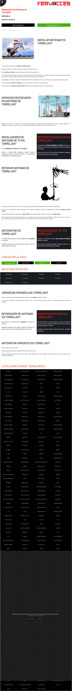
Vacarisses (41, 482)
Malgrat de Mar (8, 396)
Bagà (8, 453)
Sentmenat (24, 387)
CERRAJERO (8, 274)
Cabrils (24, 453)
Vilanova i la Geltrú (41, 375)
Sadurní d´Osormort (41, 507)
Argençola (25, 536)
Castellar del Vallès (58, 511)
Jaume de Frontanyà (8, 441)
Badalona (58, 474)
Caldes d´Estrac (41, 478)
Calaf (25, 511)
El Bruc (57, 544)
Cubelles (25, 548)
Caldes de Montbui (41, 495)
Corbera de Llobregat (8, 400)
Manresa (8, 445)
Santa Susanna (41, 396)
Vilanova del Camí (41, 470)
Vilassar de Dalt (24, 375)
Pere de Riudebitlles (41, 400)
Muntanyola (8, 482)
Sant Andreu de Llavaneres (41, 371)
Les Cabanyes (41, 684)
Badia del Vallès (8, 375)
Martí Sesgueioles (8, 416)
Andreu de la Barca (58, 371)
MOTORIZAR (24, 278)
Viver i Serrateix (58, 540)
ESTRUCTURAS (8, 282)
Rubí (8, 688)
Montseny (25, 404)
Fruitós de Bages (25, 486)
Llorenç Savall (25, 420)
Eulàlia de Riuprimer (8, 462)
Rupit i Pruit (41, 441)
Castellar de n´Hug (25, 515)
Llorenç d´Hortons (41, 420)
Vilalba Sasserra (41, 408)
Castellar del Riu (8, 515)
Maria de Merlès (41, 540)
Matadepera (41, 515)
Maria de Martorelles (57, 536)
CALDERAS (24, 282)
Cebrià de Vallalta (41, 379)
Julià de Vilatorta (41, 437)
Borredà (41, 532)
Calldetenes (25, 457)
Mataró (57, 383)
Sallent (41, 383)
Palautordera (58, 499)
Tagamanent (25, 532)
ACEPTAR (40, 618)
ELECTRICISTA (25, 274)
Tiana (25, 519)
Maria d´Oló (24, 437)
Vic (8, 511)
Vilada (58, 507)
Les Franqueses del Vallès (25, 684)
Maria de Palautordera (8, 540)
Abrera (57, 548)
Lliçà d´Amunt (41, 544)
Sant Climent (58, 523)
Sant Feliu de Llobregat (8, 499)
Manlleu (41, 392)
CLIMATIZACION (8, 278)
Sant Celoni (8, 528)
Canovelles (24, 424)
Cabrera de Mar (58, 470)
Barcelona (8, 371)
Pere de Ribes (58, 400)
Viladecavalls (25, 474)
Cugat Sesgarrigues (8, 379)
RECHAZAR (31, 618)
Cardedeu (41, 445)
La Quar (41, 523)
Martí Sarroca (25, 416)
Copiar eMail (58, 262)
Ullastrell (8, 437)
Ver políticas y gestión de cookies (35, 615)
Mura (58, 684)
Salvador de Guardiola (8, 429)
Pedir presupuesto (18, 25)
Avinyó (24, 478)
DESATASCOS (58, 278)
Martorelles (57, 462)
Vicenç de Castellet (58, 424)
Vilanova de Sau (41, 466)
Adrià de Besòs (25, 383)
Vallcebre (58, 412)
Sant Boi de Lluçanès (58, 379)
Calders (58, 478)
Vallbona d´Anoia (25, 482)
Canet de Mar (41, 424)
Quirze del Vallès (8, 490)
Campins (41, 453)
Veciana (58, 408)
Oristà (58, 433)
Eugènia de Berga (25, 462)
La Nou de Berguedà (8, 433)
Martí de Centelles (58, 416)
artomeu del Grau (25, 470)
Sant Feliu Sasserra (25, 400)
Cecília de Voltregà (58, 503)
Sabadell (8, 503)
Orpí (41, 433)
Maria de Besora (8, 387)
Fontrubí (58, 387)
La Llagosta (24, 433)
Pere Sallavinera (8, 495)
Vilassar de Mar (41, 404)
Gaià (41, 387)
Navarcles (25, 445)
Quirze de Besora (25, 490)
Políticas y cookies (41, 688)
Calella (41, 457)
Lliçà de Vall (24, 544)
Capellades (8, 449)
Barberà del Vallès (25, 449)
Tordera (41, 548)
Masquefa (58, 515)
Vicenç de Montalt (25, 379)
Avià (58, 532)
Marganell (25, 466)
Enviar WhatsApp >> (54, 25)
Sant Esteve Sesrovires (41, 499)
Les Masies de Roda (8, 684)
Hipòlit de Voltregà (25, 495)
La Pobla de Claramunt (58, 429)
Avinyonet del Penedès (8, 478)
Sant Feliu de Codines (25, 499)
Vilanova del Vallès (58, 375)
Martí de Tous (41, 416)
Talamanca (8, 532)
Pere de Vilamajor (25, 429)
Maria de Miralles (25, 540)
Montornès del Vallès (41, 528)
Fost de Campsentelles (41, 486)
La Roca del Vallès (25, 523)
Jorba (8, 392)
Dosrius (8, 548)
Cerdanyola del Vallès (25, 528)
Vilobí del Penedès (8, 544)
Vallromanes (8, 412)
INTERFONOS (41, 278)
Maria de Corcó (58, 466)
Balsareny (41, 449)
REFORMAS (57, 274)
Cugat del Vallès (24, 503)
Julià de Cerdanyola (8, 408)
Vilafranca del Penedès (8, 474)
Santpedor (24, 396)
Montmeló (58, 528)
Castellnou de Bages (41, 536)
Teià (58, 519)
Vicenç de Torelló (25, 507)
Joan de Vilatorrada (57, 437)
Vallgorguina (41, 412)
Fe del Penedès (8, 523)
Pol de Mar (58, 490)
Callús (8, 457)
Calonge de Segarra (57, 453)
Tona (58, 404)
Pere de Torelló (41, 429)
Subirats (8, 486)
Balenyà (58, 449)
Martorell (8, 466)
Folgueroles (25, 392)
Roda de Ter (25, 688)
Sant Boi (8, 470)
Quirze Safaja (58, 486)
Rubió (58, 441)
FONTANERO (41, 274)
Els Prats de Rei (8, 519)
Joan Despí (24, 408)
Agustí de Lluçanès (8, 383)
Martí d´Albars (8, 420)
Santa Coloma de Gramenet (41, 462)
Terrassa (41, 519)
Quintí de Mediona (41, 490)
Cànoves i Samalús (8, 424)
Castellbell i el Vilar (41, 511)
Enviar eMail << (42, 262)
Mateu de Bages (8, 404)
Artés (8, 536)
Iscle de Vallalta (24, 441)
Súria (58, 482)
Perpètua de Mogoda (57, 396)
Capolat (58, 445)
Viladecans (41, 474)
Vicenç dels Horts (8, 507)
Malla (58, 392)
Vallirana (25, 412)
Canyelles (58, 420)
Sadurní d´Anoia (41, 503)
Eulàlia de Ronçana (58, 457)
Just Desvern (58, 495)
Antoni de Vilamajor (25, 371)
